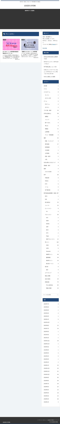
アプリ (51, 89)
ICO (52, 218)
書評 (51, 138)
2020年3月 (51, 347)
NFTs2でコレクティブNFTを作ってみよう (51, 62)
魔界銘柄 (52, 257)
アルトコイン (51, 215)
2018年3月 (51, 396)
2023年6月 (51, 307)
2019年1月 (51, 365)
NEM (52, 221)
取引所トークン (52, 264)
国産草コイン (52, 254)
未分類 (51, 86)
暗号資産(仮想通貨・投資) (51, 193)
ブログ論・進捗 (51, 110)
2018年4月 (51, 393)
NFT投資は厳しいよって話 (50, 66)
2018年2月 (51, 399)
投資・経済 (51, 156)
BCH (52, 230)
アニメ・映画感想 (51, 135)
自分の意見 (51, 279)
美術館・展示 (51, 165)
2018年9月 (51, 377)
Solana (51, 181)
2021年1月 (51, 338)
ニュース (51, 205)
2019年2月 (51, 362)
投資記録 (51, 282)
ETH (51, 184)
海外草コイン (52, 260)
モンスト (51, 95)
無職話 (51, 116)
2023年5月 (51, 310)
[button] (58, 294)
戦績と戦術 (52, 288)
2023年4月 (51, 313)
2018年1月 (51, 402)
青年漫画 (51, 144)
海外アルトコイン (52, 239)
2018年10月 (51, 374)
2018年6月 (51, 387)
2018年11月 (51, 371)
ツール (51, 187)
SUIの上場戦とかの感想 (49, 76)
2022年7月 (51, 328)
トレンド (51, 119)
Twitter (53, 44)
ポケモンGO (51, 98)
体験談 (51, 129)
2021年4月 (51, 335)
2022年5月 (51, 331)
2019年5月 (51, 353)
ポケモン (51, 107)
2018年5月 (51, 390)
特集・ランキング (51, 141)
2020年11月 (51, 344)
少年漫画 (51, 153)
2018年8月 (51, 381)
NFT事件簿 (51, 190)
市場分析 (51, 178)
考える (51, 126)
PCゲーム (51, 104)
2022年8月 (51, 325)
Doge (52, 236)
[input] (51, 294)
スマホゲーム (51, 92)
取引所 (51, 267)
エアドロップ (51, 273)
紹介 (52, 270)
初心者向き (51, 202)
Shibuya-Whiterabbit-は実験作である (51, 57)
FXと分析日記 (52, 285)
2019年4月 (51, 356)
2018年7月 (51, 384)
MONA (52, 224)
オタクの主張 (51, 172)
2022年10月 (51, 322)
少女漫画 (51, 150)
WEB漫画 (51, 147)
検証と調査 (51, 276)
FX (52, 211)
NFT (51, 175)
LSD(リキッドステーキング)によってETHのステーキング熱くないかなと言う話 (51, 71)
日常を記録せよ (51, 113)
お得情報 (51, 132)
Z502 (52, 245)
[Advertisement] (30, 21)
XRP (52, 227)
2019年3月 (51, 359)
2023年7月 (51, 304)
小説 (51, 159)
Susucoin (52, 251)
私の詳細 (45, 48)
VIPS (52, 248)
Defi (51, 199)
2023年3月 (51, 316)
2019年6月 (51, 350)
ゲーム (51, 101)
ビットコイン (51, 208)
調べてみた (51, 123)
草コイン (51, 242)
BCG (51, 196)
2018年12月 (51, 368)
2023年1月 (51, 319)
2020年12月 (51, 341)
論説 (51, 169)
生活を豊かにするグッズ (51, 162)
